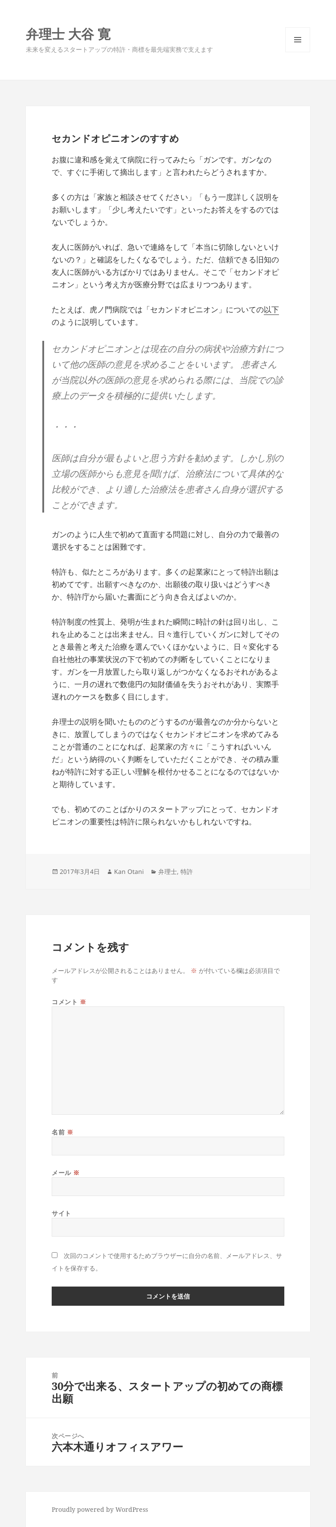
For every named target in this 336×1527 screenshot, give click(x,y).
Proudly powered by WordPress (100, 1509)
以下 (271, 309)
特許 (186, 871)
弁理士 (167, 871)
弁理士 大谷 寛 (68, 33)
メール (66, 1172)
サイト (61, 1213)
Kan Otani (129, 871)
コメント (69, 1001)
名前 (62, 1132)
